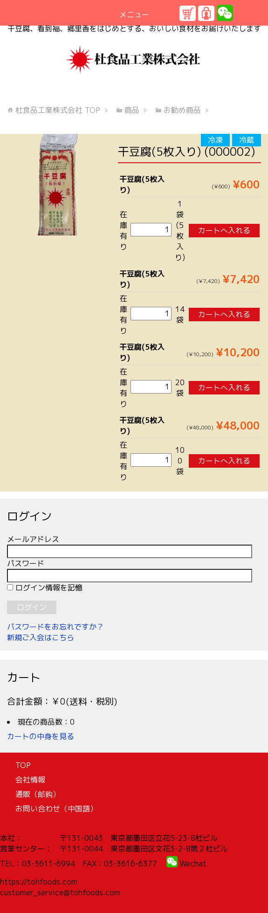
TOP (57, 110)
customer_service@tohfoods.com (60, 892)
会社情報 (30, 780)
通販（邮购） (37, 794)
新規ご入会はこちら (40, 637)
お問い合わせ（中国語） (56, 808)
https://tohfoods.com (38, 882)
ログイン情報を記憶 (44, 587)
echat (196, 863)
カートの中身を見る (40, 736)
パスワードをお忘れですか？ (55, 627)
